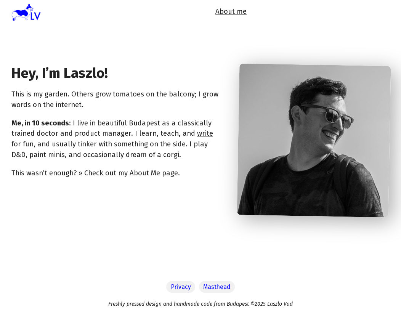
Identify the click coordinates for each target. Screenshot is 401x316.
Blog (302, 14)
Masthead (216, 286)
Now (282, 14)
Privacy (181, 286)
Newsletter (334, 14)
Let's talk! (374, 14)
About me (253, 14)
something (131, 144)
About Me (145, 173)
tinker (87, 144)
